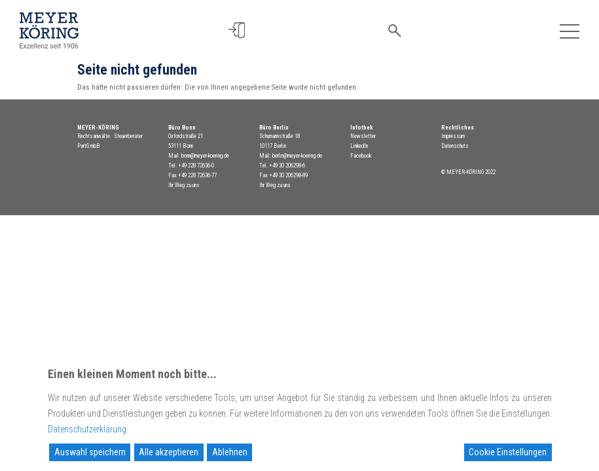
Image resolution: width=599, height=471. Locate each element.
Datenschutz (455, 146)
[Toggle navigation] (569, 30)
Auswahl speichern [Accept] (90, 452)
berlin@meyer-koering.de (297, 155)
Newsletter (363, 136)
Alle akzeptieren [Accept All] (168, 452)
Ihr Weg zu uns (184, 185)
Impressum (453, 136)
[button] (236, 30)
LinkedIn (359, 146)
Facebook (360, 155)
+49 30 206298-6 (287, 165)
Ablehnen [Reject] (229, 452)
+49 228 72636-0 (196, 165)
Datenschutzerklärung (87, 429)
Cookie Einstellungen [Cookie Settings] (508, 452)
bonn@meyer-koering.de (205, 155)
